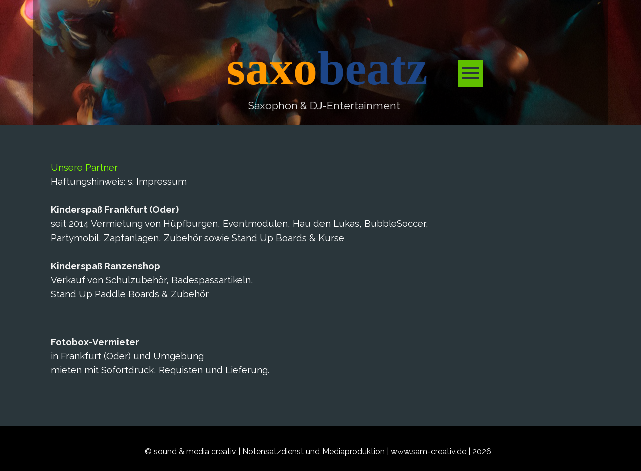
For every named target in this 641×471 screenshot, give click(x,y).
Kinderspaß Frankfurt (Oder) (115, 209)
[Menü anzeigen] (470, 73)
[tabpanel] (324, 105)
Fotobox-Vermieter (95, 341)
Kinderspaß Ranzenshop (105, 265)
